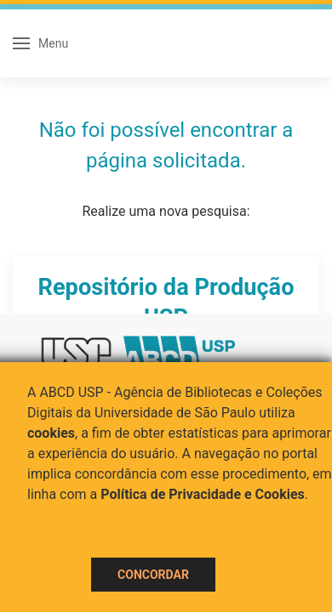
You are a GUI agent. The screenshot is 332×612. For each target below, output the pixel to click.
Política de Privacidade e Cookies (202, 494)
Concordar (153, 574)
